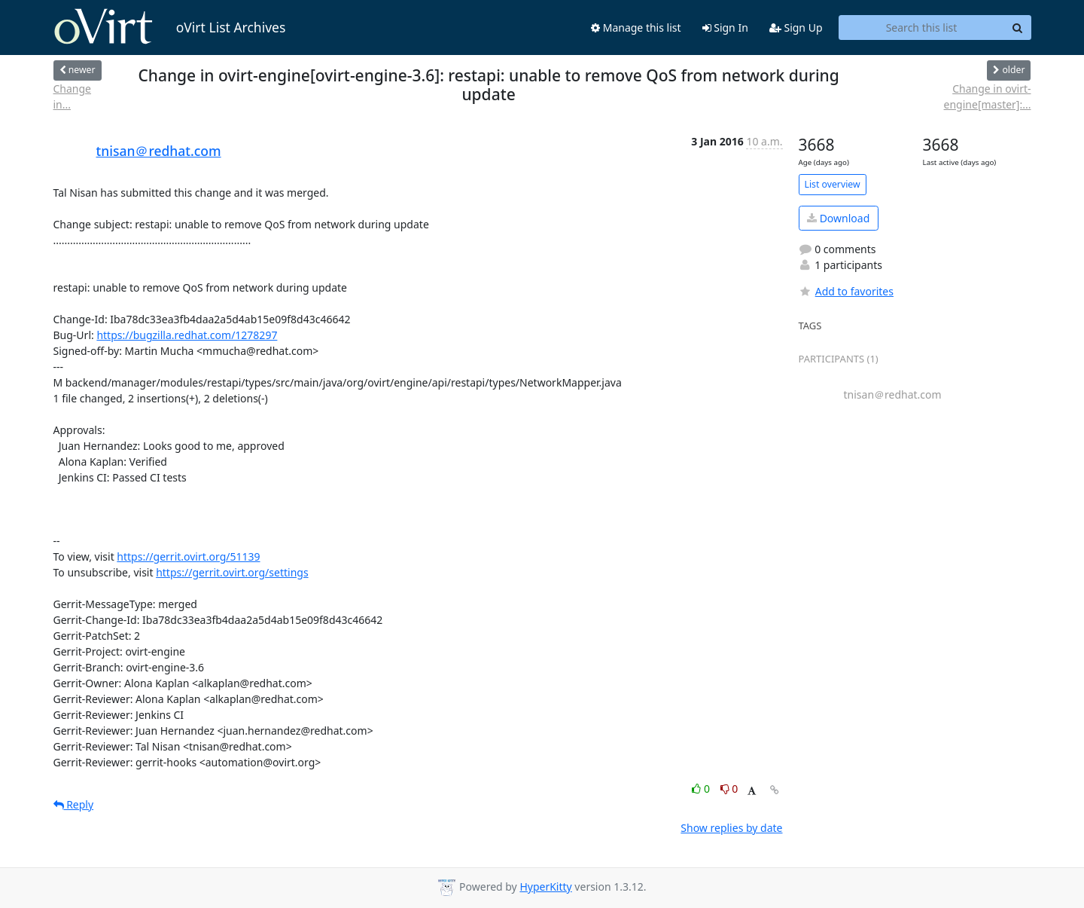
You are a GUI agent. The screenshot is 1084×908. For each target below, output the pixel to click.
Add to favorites (846, 291)
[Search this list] (922, 28)
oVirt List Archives (169, 27)
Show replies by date (731, 828)
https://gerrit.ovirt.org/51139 (188, 556)
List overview (832, 184)
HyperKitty (545, 886)
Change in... (72, 96)
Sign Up (796, 27)
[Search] (1017, 28)
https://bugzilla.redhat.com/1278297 (186, 335)
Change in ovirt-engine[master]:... (987, 96)
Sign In (725, 27)
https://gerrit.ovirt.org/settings (232, 572)
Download (838, 218)
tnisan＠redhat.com (158, 151)
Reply (73, 804)
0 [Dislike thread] (729, 788)
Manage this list (636, 27)
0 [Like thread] (702, 788)
